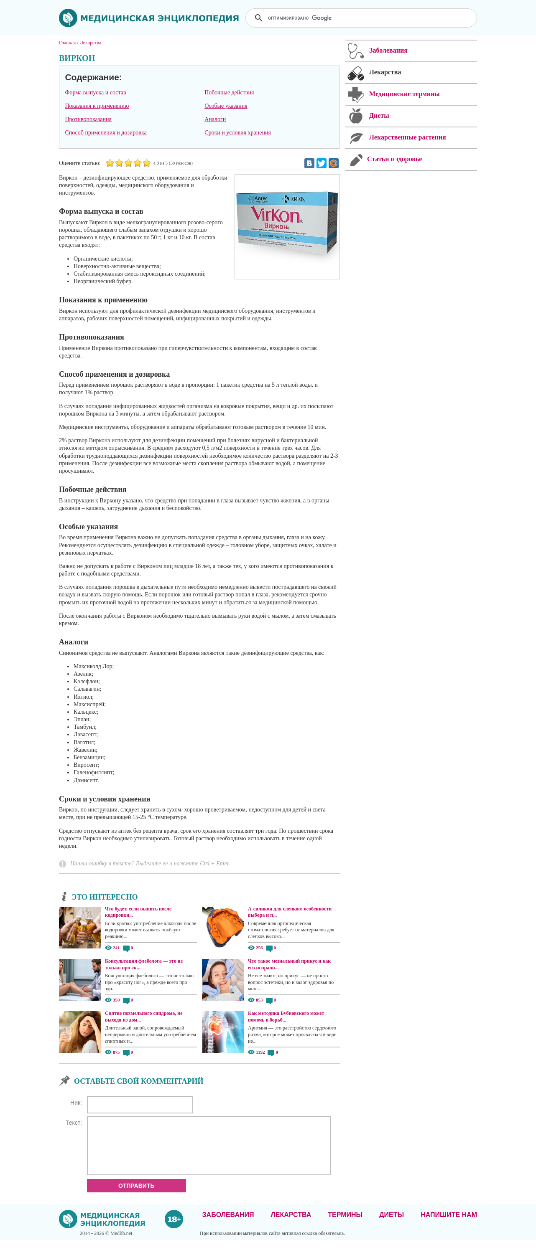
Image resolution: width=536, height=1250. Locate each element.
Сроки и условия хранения (237, 132)
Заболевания (228, 1224)
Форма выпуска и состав (95, 92)
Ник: (76, 1102)
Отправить (136, 1195)
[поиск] (362, 18)
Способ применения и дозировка (105, 132)
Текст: (74, 1122)
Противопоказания (88, 119)
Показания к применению (97, 106)
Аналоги (215, 119)
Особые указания (226, 106)
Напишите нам (449, 1224)
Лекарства (291, 1224)
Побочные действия (229, 92)
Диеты (391, 1224)
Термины (345, 1224)
